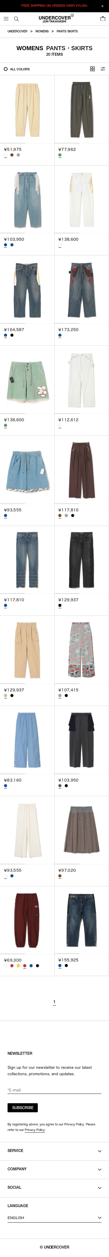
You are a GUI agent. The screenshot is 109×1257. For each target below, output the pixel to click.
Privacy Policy (35, 1129)
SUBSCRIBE (22, 1108)
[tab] (12, 871)
